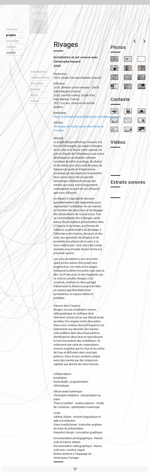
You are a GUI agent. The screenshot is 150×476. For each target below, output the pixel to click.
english (11, 52)
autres (34, 100)
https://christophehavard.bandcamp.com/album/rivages (87, 116)
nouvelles (12, 40)
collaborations (39, 77)
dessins (35, 89)
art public (36, 83)
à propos (12, 29)
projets (11, 35)
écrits (34, 95)
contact (11, 46)
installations (38, 71)
